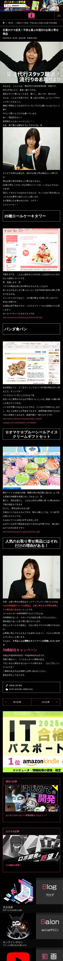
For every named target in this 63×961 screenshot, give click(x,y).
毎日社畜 (22, 38)
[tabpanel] (31, 803)
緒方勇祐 (18, 685)
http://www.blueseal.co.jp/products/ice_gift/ (21, 532)
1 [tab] (28, 808)
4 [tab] (35, 808)
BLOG (15, 38)
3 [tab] (33, 808)
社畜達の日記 (32, 38)
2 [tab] (30, 808)
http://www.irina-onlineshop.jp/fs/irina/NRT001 (23, 317)
